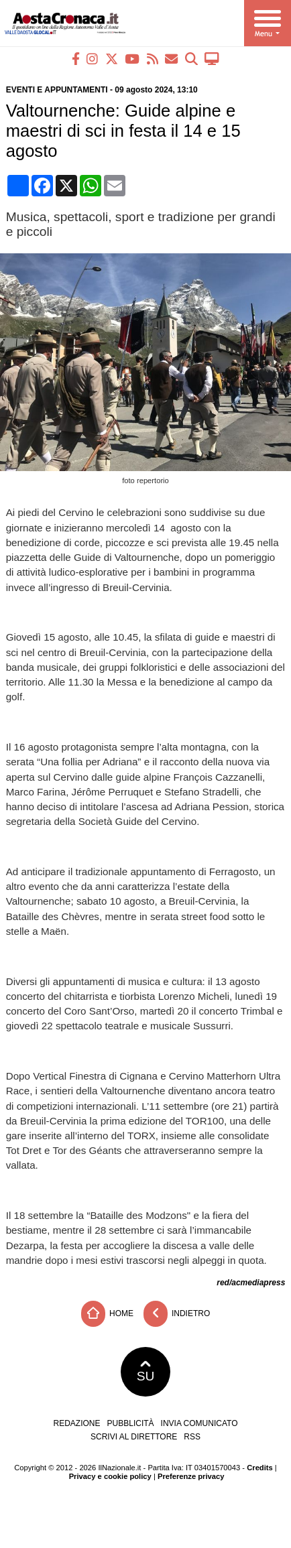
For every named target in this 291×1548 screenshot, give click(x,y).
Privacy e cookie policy (110, 1476)
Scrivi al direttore (134, 1436)
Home (107, 1314)
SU (146, 1371)
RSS (192, 1436)
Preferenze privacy (191, 1476)
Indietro (177, 1314)
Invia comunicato (199, 1423)
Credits (260, 1468)
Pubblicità (130, 1423)
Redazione (77, 1423)
